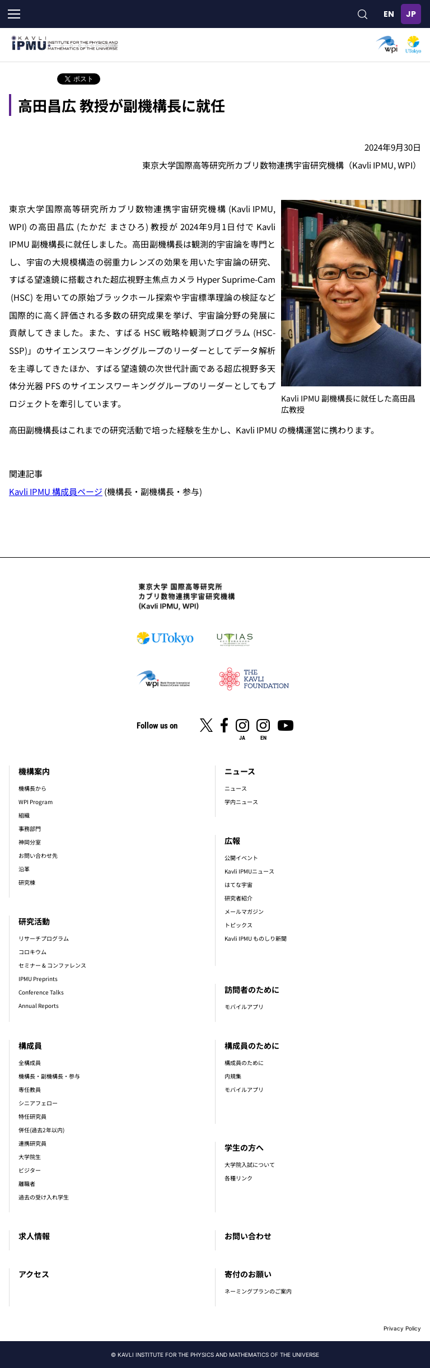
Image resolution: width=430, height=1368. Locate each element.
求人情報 (34, 1235)
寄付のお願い (248, 1274)
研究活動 (34, 921)
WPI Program (35, 801)
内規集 (233, 1076)
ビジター (29, 1170)
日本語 (411, 14)
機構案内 (34, 771)
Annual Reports (38, 1005)
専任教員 (29, 1089)
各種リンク (239, 1178)
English (388, 14)
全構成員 (29, 1062)
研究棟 (26, 882)
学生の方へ (244, 1147)
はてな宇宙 (239, 884)
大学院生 (29, 1156)
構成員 (30, 1045)
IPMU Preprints (38, 978)
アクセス (33, 1274)
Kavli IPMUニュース (249, 871)
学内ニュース (241, 801)
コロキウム (32, 951)
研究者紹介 (239, 898)
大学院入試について (250, 1164)
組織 (24, 815)
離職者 (26, 1183)
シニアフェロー (38, 1103)
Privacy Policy (402, 1328)
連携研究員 (32, 1143)
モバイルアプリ (244, 1006)
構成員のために (252, 1045)
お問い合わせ (248, 1235)
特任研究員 (32, 1116)
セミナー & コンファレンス (52, 965)
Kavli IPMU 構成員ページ (55, 491)
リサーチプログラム (43, 938)
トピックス (239, 925)
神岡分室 (29, 842)
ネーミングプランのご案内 (258, 1291)
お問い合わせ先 (38, 855)
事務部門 (29, 828)
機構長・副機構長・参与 (49, 1076)
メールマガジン (244, 911)
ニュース (240, 771)
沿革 (24, 869)
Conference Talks (41, 992)
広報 (232, 840)
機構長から (32, 788)
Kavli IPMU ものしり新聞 (256, 938)
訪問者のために (252, 989)
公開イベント (241, 857)
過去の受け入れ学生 (43, 1197)
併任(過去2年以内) (41, 1130)
